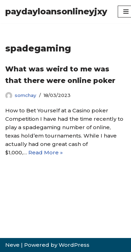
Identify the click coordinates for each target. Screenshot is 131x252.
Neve (12, 244)
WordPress (74, 244)
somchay (25, 95)
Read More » (45, 152)
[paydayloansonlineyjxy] (56, 11)
